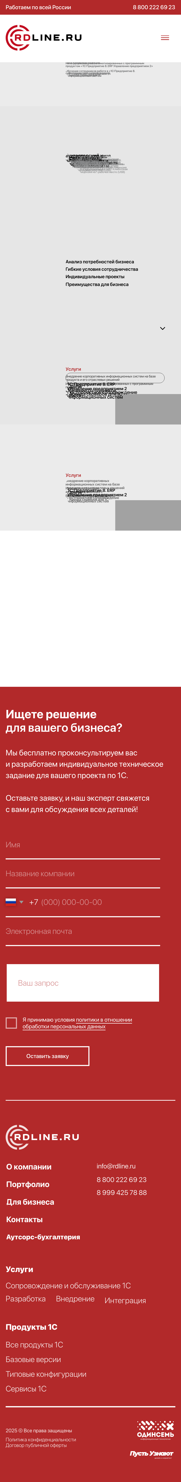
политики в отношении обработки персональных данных (77, 1023)
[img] (45, 38)
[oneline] (83, 983)
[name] (83, 845)
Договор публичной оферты (36, 1445)
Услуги (19, 1269)
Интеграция (125, 1300)
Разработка (26, 1298)
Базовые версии (33, 1359)
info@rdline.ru (116, 1166)
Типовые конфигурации (46, 1374)
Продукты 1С (31, 1327)
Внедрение (75, 1298)
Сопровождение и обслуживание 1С (68, 1285)
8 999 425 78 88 (122, 1192)
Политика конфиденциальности (41, 1440)
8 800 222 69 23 (122, 1179)
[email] (83, 931)
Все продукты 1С (34, 1344)
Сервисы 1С (26, 1388)
